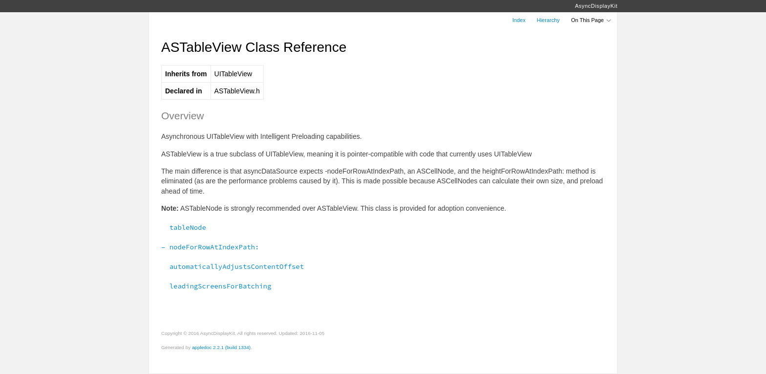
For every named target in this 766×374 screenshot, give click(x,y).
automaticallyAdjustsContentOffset (232, 266)
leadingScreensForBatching (216, 286)
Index (519, 20)
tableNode (183, 227)
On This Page (591, 20)
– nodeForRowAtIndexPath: (210, 246)
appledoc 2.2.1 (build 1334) (221, 347)
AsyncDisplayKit (596, 6)
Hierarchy (548, 20)
